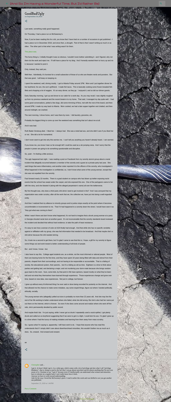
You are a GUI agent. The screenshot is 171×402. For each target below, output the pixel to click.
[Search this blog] (153, 3)
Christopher (35, 365)
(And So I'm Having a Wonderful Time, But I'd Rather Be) (54, 3)
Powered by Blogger (85, 399)
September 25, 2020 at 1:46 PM (42, 383)
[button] (26, 21)
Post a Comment (30, 389)
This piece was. (31, 52)
